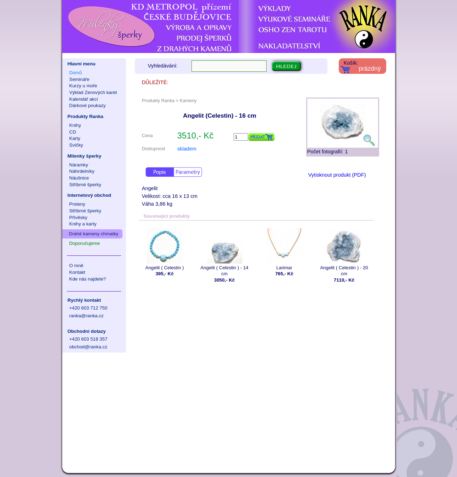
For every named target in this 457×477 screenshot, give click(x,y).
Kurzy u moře (83, 85)
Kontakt (77, 272)
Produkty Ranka (85, 116)
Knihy (75, 125)
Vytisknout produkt (329, 175)
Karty (74, 138)
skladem (187, 149)
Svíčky (76, 145)
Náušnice (79, 178)
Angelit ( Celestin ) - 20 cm (344, 252)
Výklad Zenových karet (93, 92)
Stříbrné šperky (85, 184)
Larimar (284, 249)
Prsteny (77, 204)
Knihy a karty (83, 223)
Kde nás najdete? (87, 279)
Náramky (78, 164)
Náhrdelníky (82, 171)
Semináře (79, 79)
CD (72, 132)
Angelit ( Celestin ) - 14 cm (224, 252)
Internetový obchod (90, 195)
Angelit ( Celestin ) (164, 249)
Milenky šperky (85, 156)
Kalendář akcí (83, 99)
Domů (75, 72)
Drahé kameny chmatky (94, 233)
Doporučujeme (84, 243)
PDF (359, 175)
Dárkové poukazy (87, 105)
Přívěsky (78, 217)
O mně (76, 265)
